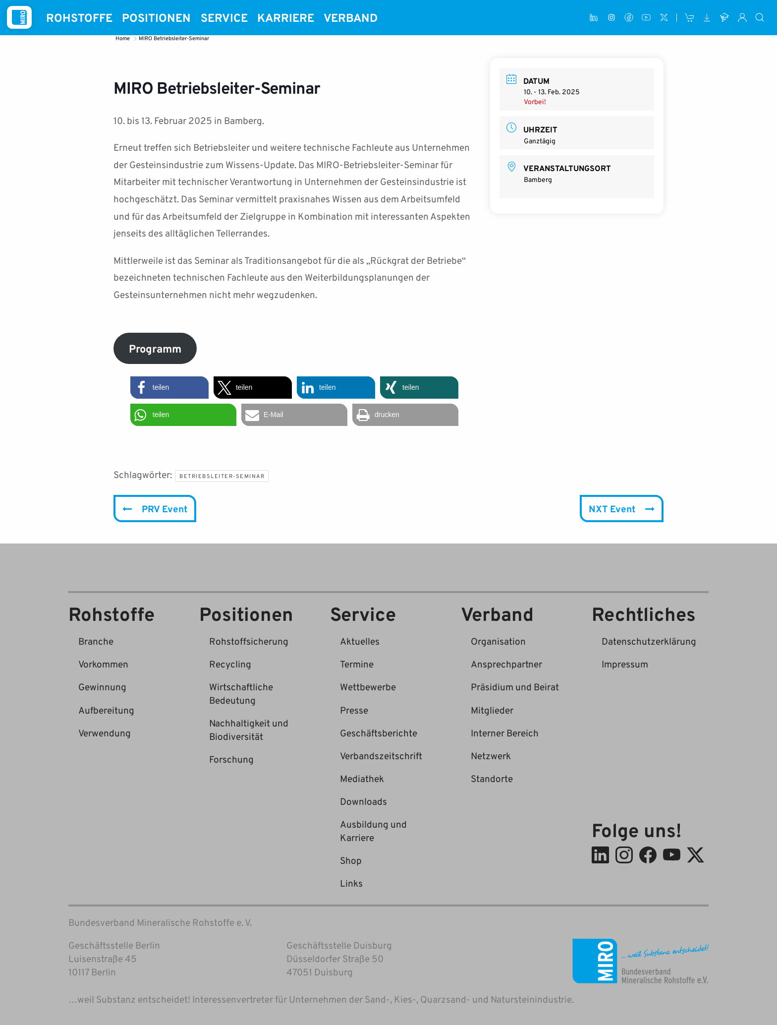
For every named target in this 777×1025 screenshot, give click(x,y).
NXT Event (622, 508)
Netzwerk (491, 755)
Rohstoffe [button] (79, 17)
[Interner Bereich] (742, 17)
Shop (351, 860)
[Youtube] (646, 17)
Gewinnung (102, 686)
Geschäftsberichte (378, 732)
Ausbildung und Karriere (373, 830)
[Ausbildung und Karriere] (724, 17)
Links (351, 883)
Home (123, 38)
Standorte (492, 778)
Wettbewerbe (368, 686)
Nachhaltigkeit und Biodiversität (248, 729)
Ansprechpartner (506, 664)
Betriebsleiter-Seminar (222, 476)
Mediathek (362, 778)
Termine (357, 664)
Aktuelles (360, 641)
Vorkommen (103, 664)
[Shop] (689, 17)
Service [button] (224, 17)
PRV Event (154, 508)
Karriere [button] (285, 17)
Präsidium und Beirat (515, 686)
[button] (169, 387)
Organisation (498, 641)
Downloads (363, 801)
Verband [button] (351, 17)
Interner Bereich (505, 732)
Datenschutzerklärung (649, 641)
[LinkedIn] (594, 17)
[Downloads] (707, 17)
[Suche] (760, 17)
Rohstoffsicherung (248, 641)
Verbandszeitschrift (381, 755)
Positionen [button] (156, 17)
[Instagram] (611, 17)
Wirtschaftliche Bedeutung (241, 693)
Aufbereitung (106, 710)
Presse (354, 710)
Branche (95, 641)
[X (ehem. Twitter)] (663, 17)
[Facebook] (628, 17)
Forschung (231, 759)
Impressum (625, 664)
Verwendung (104, 732)
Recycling (230, 664)
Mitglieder (492, 710)
